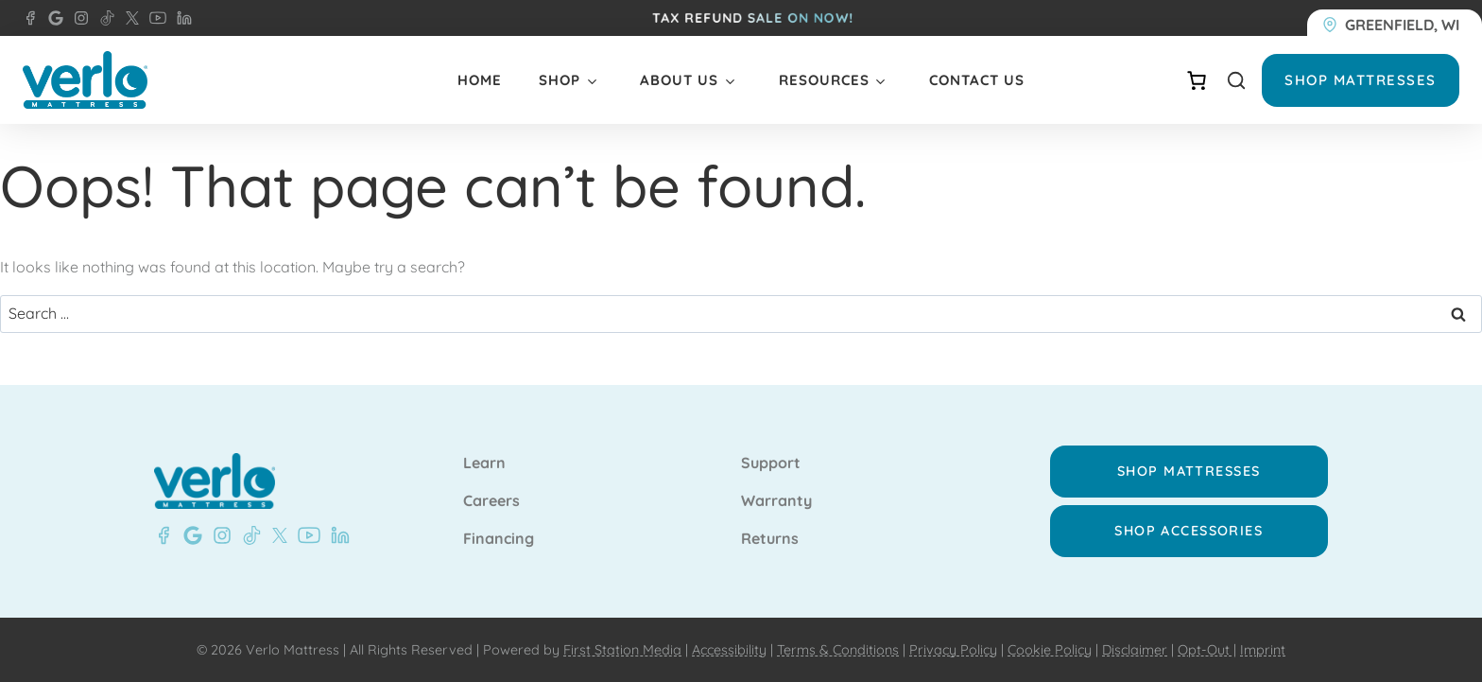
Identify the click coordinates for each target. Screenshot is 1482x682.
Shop (559, 80)
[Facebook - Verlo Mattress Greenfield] (30, 18)
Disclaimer (1134, 649)
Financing (498, 539)
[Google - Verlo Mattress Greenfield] (189, 535)
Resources (824, 80)
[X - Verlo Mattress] (128, 18)
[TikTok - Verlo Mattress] (104, 18)
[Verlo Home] (85, 80)
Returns (770, 539)
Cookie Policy (1050, 649)
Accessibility (729, 649)
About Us (679, 80)
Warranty (776, 501)
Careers (491, 501)
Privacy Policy (953, 649)
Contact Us (977, 80)
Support (771, 463)
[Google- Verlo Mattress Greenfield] (52, 18)
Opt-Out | (1207, 649)
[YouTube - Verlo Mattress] (154, 17)
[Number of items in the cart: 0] (1196, 80)
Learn (484, 463)
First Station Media (622, 649)
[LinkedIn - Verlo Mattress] (180, 18)
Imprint (1262, 649)
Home (479, 80)
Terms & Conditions (838, 649)
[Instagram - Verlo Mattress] (77, 18)
